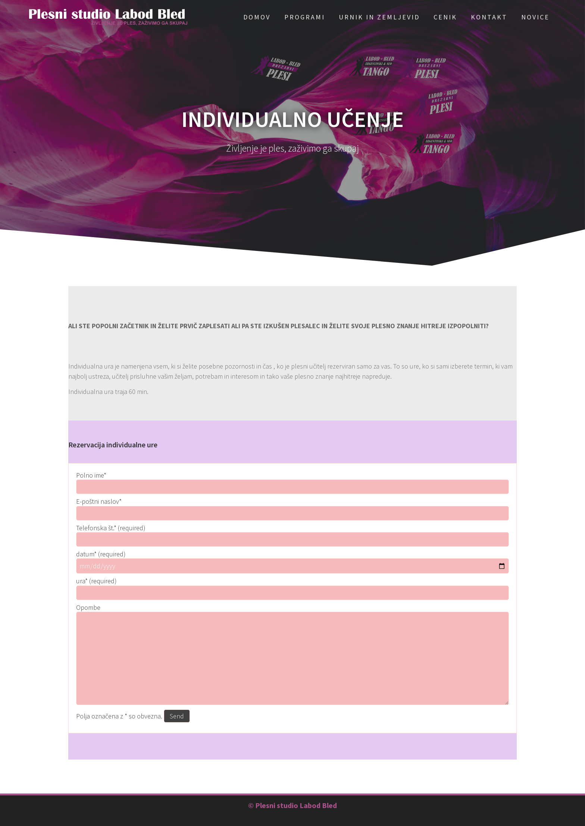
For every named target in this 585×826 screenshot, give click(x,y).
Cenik (445, 17)
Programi (304, 17)
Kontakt (489, 17)
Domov (256, 17)
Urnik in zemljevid (379, 17)
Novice (535, 17)
